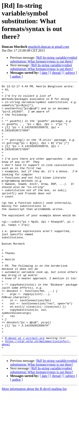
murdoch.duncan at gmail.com (48, 46)
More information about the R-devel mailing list (34, 442)
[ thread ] (56, 72)
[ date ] (44, 72)
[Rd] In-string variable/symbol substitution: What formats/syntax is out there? (43, 59)
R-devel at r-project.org (24, 389)
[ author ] (16, 76)
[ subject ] (70, 72)
